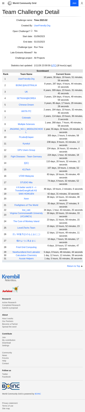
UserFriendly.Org (42, 25)
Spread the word (9, 327)
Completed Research (11, 305)
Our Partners (7, 321)
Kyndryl (26, 143)
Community (7, 353)
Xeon (26, 199)
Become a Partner (10, 324)
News (4, 355)
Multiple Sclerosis (26, 124)
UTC (54, 65)
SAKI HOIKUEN (26, 194)
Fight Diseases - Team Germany (26, 156)
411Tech (26, 169)
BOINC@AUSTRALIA (26, 85)
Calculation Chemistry (26, 255)
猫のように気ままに (26, 241)
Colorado (26, 118)
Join (4, 337)
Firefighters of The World (26, 205)
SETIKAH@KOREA (26, 98)
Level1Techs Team (26, 228)
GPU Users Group (26, 150)
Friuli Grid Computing (26, 247)
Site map (6, 408)
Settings (5, 345)
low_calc (26, 210)
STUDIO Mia (26, 182)
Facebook (6, 377)
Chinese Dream (26, 105)
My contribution (8, 340)
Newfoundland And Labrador (26, 252)
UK (26, 92)
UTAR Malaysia (26, 176)
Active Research (9, 302)
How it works (7, 318)
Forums (5, 358)
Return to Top (75, 266)
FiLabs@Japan (26, 137)
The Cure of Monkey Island (26, 221)
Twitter (5, 374)
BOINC (38, 394)
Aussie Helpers (26, 258)
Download (6, 343)
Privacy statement (10, 403)
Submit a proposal (10, 308)
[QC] (26, 163)
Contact (5, 363)
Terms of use (7, 406)
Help (4, 361)
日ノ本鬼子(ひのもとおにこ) (26, 234)
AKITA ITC (26, 111)
